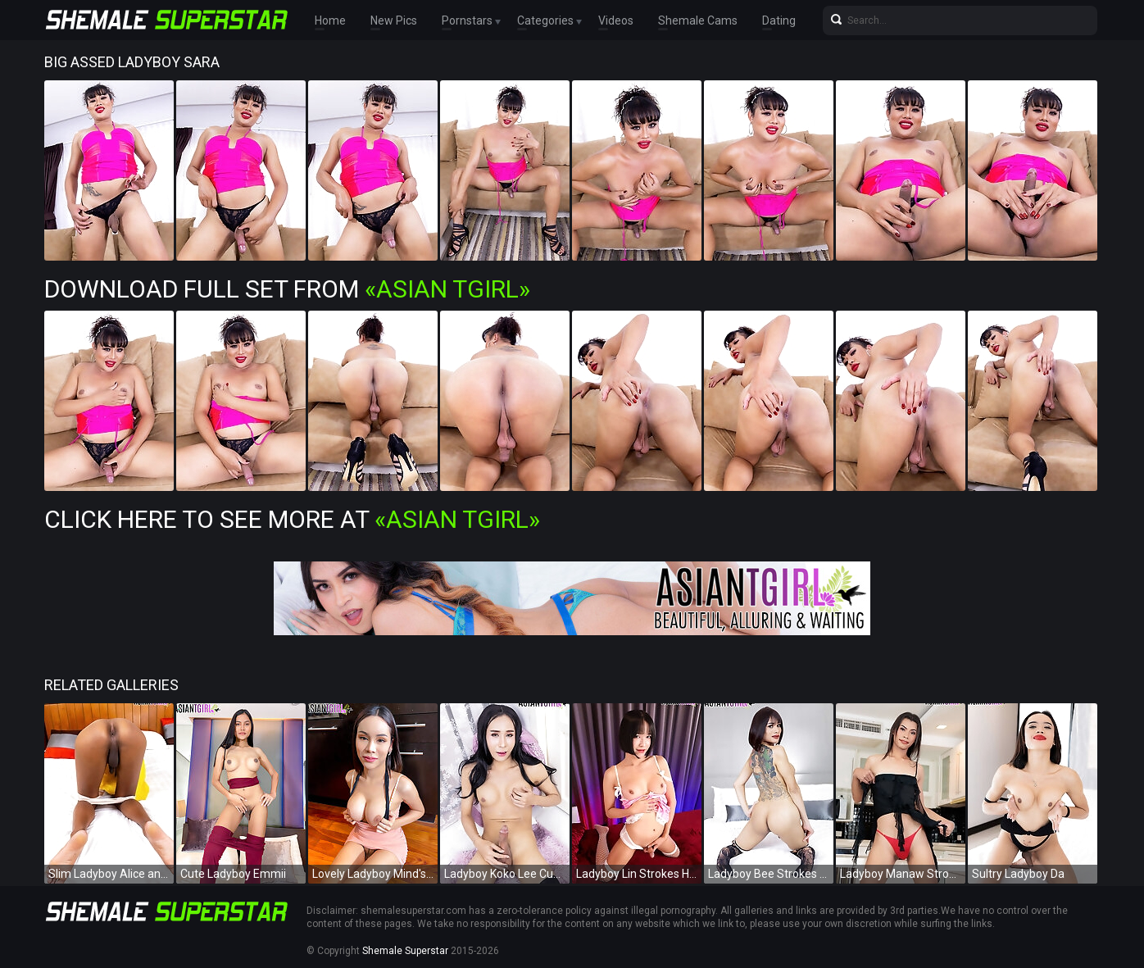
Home (330, 20)
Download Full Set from (287, 289)
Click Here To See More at (292, 519)
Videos (615, 20)
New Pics (393, 20)
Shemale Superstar (405, 951)
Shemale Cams (698, 20)
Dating (779, 20)
